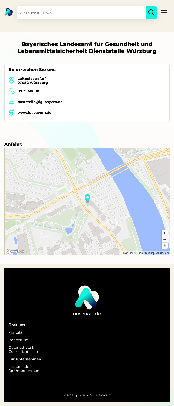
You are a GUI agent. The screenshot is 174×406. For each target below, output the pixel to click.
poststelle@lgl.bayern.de (40, 102)
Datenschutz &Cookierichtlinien (23, 349)
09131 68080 (28, 91)
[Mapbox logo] (15, 251)
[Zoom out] (165, 239)
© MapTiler (127, 253)
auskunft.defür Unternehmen (24, 369)
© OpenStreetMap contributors (151, 253)
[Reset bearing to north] (165, 245)
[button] (164, 13)
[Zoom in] (165, 233)
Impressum (19, 340)
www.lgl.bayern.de (34, 113)
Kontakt (16, 332)
